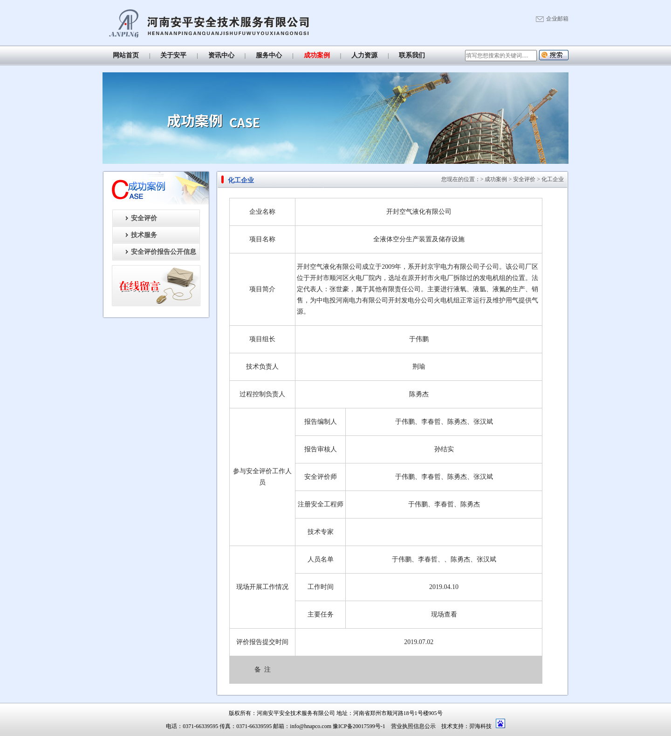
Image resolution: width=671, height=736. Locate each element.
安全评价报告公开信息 (163, 251)
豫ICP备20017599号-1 (359, 726)
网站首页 (126, 55)
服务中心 (269, 55)
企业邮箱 (557, 18)
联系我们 (412, 55)
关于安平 (173, 55)
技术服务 (144, 234)
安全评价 (144, 218)
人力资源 (364, 55)
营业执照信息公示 (413, 726)
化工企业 (552, 179)
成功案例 (317, 55)
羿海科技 (480, 726)
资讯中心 (221, 55)
